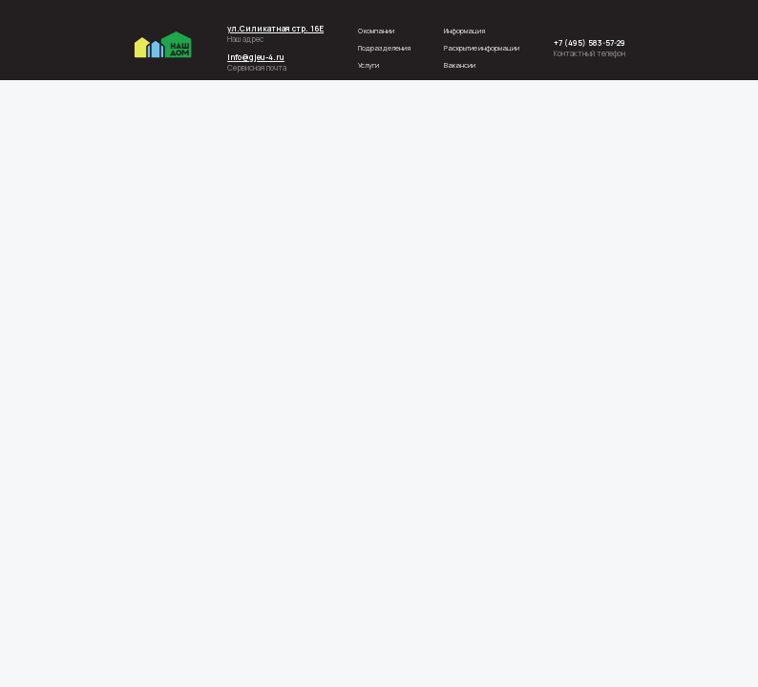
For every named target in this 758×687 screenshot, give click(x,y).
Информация (464, 30)
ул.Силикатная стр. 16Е (275, 28)
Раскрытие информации (481, 47)
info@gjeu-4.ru (255, 57)
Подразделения (384, 47)
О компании (376, 30)
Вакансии (459, 65)
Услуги (368, 65)
